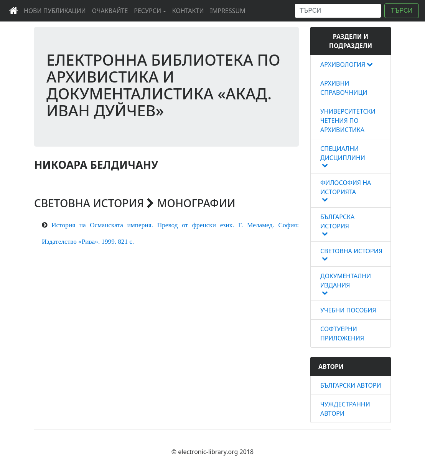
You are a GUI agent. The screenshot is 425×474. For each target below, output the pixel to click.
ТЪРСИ (401, 10)
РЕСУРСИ (147, 11)
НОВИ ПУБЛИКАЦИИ (56, 10)
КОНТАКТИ (189, 10)
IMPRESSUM (229, 10)
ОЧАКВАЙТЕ (111, 10)
